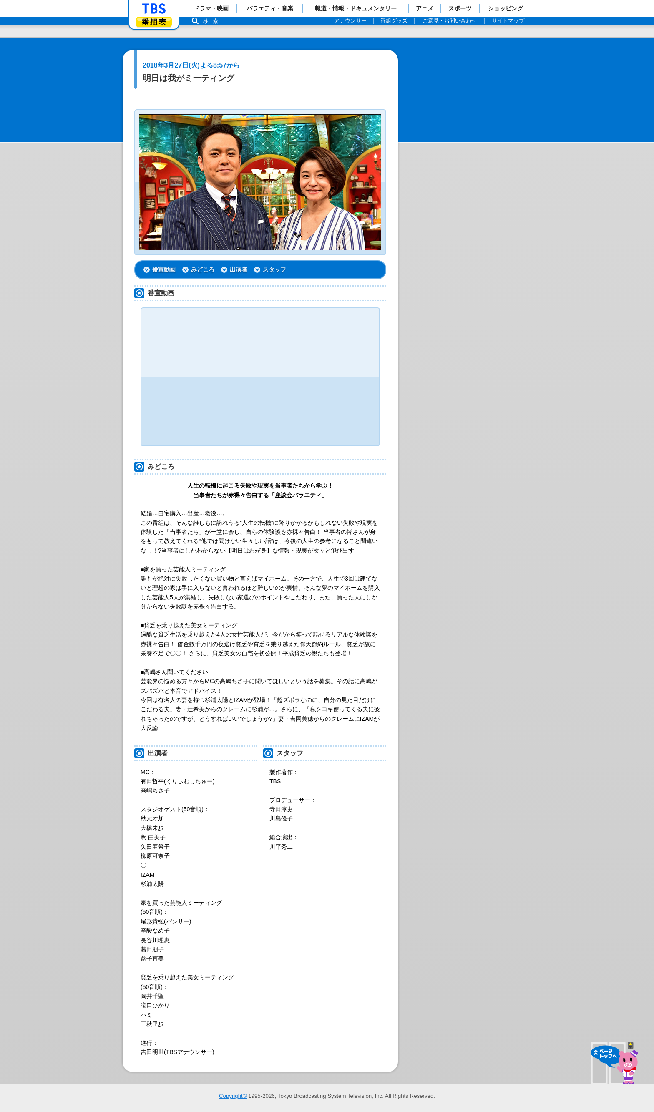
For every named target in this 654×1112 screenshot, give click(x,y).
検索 (212, 21)
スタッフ (274, 269)
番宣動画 (164, 269)
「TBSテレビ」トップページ (154, 8)
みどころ (202, 269)
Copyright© (233, 1096)
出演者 (238, 269)
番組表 (154, 22)
